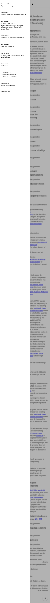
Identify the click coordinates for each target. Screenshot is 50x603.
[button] (15, 5)
